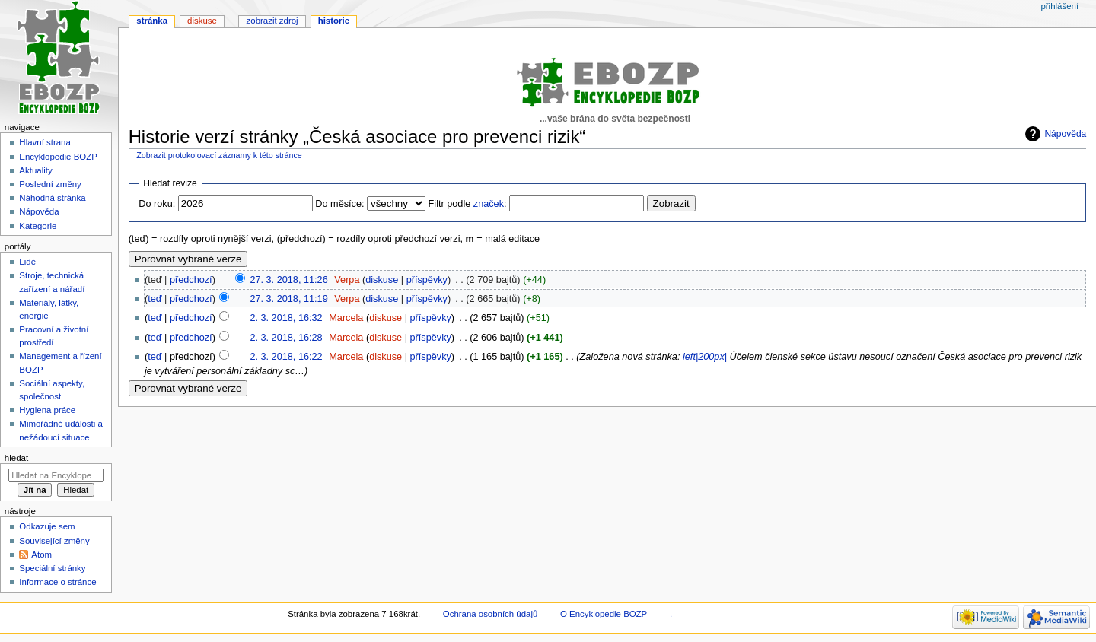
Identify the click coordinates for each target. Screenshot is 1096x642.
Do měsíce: (339, 204)
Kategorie (37, 225)
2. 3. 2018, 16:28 (286, 337)
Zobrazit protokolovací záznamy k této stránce (218, 155)
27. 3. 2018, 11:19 (288, 299)
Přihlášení (1059, 6)
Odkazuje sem (47, 526)
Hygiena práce (47, 410)
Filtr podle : (468, 204)
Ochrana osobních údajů (490, 613)
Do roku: (157, 204)
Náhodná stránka (52, 197)
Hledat (16, 457)
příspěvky (427, 280)
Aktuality (35, 170)
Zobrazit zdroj (272, 20)
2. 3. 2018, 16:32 (286, 318)
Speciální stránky (52, 568)
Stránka (151, 20)
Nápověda (1065, 134)
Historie (333, 20)
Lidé (27, 261)
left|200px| (705, 356)
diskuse (381, 280)
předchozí (191, 280)
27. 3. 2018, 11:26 (288, 280)
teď (154, 299)
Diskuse (202, 20)
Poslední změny (50, 184)
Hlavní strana (44, 142)
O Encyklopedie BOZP (603, 613)
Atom (41, 554)
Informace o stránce (57, 581)
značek (488, 204)
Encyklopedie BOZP (58, 156)
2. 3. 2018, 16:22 (286, 356)
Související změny (54, 540)
